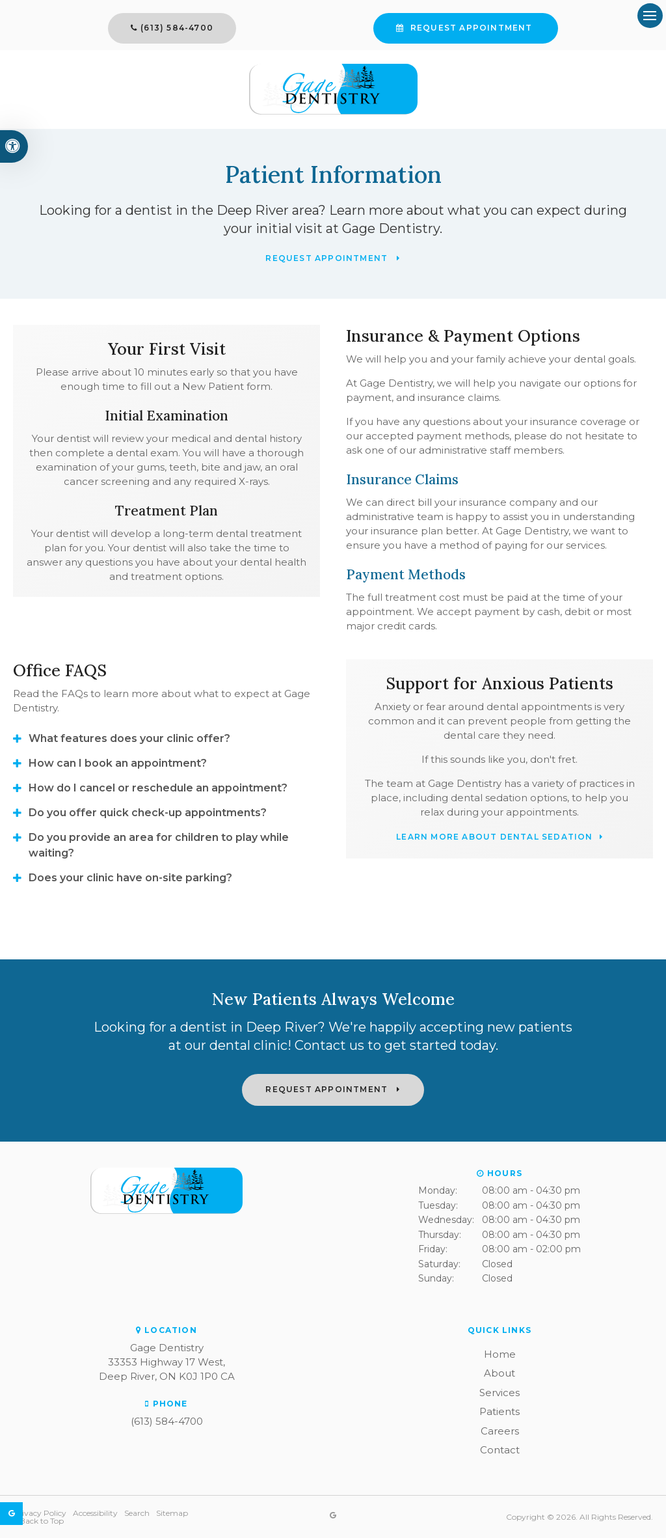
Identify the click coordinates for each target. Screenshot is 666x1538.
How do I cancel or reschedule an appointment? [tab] (158, 788)
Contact (500, 1450)
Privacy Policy (39, 1513)
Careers (500, 1431)
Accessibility (95, 1513)
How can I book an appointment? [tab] (118, 763)
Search (137, 1513)
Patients (499, 1411)
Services (499, 1392)
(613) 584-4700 (242, 28)
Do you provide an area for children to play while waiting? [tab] (159, 845)
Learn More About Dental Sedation (494, 837)
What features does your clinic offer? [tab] (129, 738)
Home (500, 1354)
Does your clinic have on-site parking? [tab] (130, 878)
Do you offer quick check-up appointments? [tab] (148, 812)
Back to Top (42, 1521)
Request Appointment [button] (406, 28)
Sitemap (172, 1513)
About (499, 1373)
